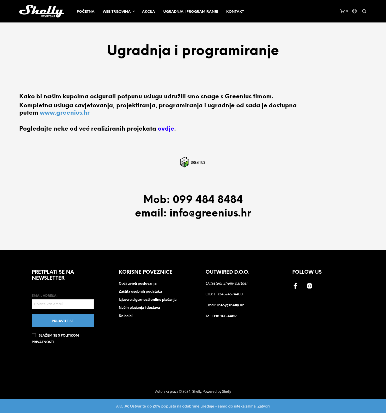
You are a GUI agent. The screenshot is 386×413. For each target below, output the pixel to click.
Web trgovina (117, 12)
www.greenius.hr (65, 113)
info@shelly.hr (230, 304)
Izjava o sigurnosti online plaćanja (147, 299)
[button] (344, 11)
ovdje (166, 129)
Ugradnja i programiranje (190, 12)
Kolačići (125, 315)
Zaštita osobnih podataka (140, 291)
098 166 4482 (224, 315)
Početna (85, 12)
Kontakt (235, 12)
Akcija (148, 12)
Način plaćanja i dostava (139, 307)
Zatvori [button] (264, 406)
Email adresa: (63, 301)
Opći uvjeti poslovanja (137, 283)
